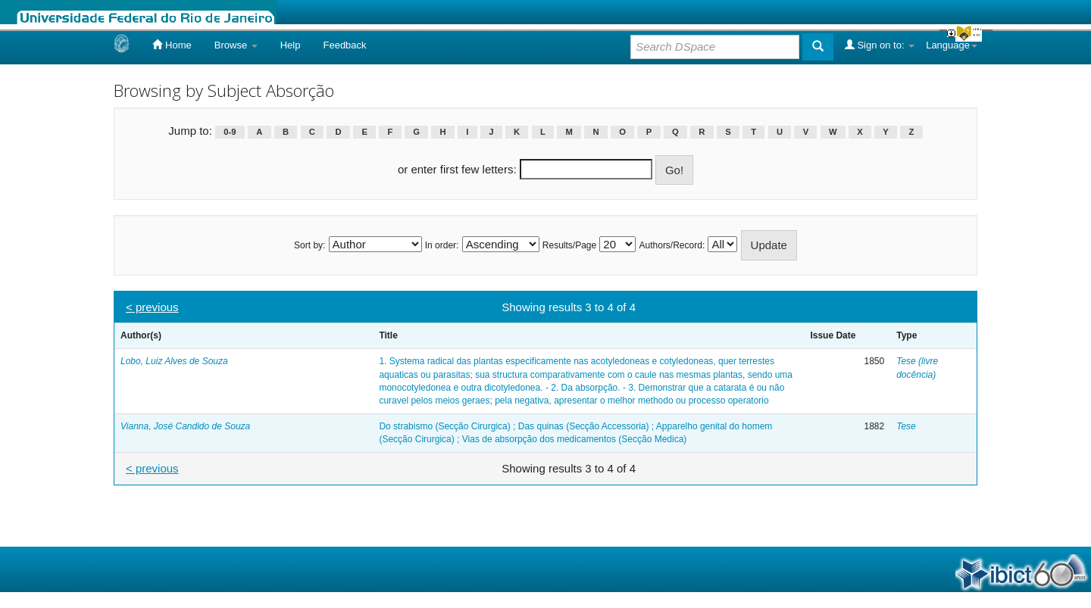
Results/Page (569, 245)
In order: (442, 245)
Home (171, 45)
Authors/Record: (672, 245)
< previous (152, 307)
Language (951, 45)
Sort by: (309, 245)
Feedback (344, 45)
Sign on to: (879, 45)
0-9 (230, 131)
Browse (236, 45)
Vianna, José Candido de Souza (185, 426)
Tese (906, 426)
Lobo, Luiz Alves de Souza (174, 361)
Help (290, 45)
